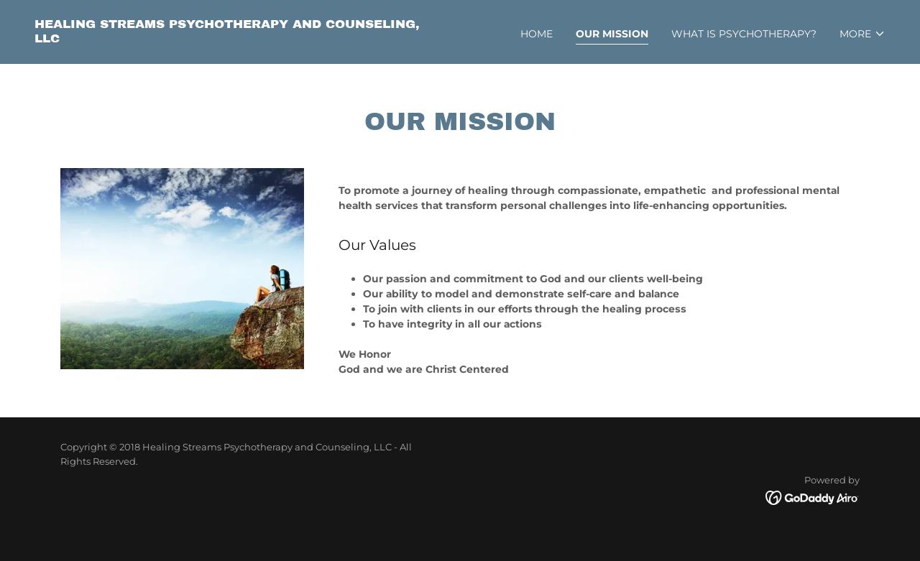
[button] (863, 33)
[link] (241, 38)
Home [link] (536, 33)
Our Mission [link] (612, 33)
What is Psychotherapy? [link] (743, 33)
